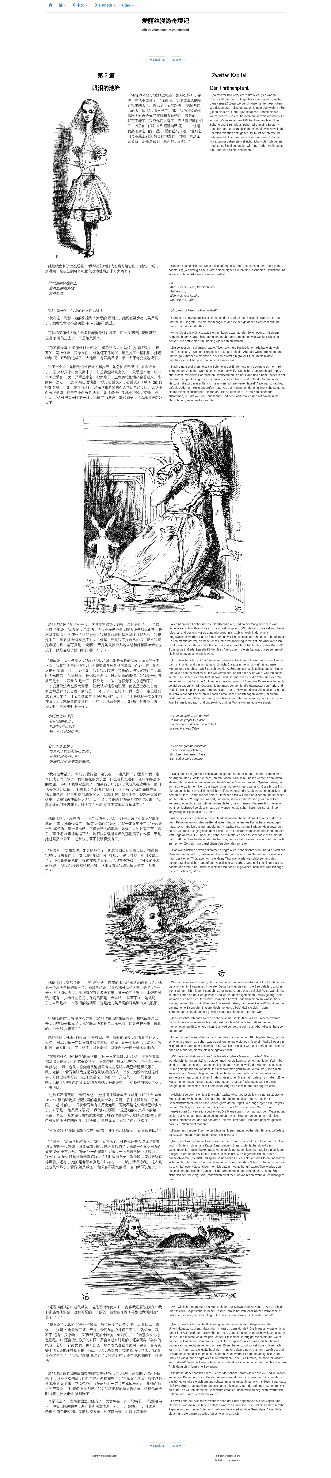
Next (177, 59)
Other (127, 5)
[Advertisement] (165, 41)
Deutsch (104, 5)
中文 (79, 5)
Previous (157, 59)
